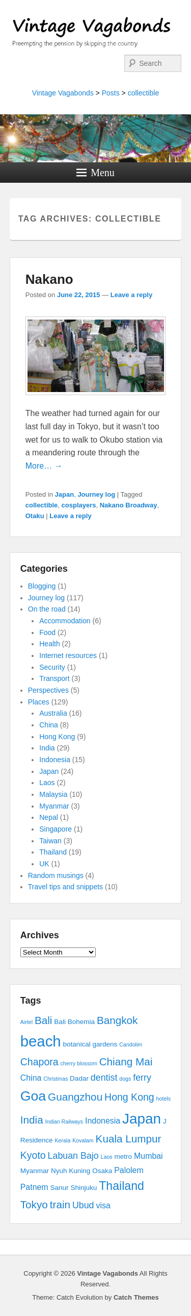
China (48, 725)
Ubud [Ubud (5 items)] (83, 1205)
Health (49, 644)
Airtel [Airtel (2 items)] (26, 1022)
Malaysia (53, 794)
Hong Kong (57, 737)
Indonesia (54, 760)
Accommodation (64, 621)
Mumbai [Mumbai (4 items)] (148, 1156)
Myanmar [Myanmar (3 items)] (34, 1171)
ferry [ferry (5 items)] (142, 1078)
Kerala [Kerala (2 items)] (63, 1140)
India (46, 748)
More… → (44, 465)
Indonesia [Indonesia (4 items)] (102, 1120)
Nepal (48, 817)
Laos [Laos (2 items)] (107, 1157)
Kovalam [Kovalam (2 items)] (82, 1140)
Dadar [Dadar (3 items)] (79, 1078)
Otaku (34, 516)
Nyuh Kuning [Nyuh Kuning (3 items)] (70, 1171)
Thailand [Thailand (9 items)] (121, 1185)
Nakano (49, 279)
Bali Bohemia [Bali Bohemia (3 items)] (74, 1022)
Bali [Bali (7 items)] (43, 1020)
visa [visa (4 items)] (103, 1205)
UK (44, 864)
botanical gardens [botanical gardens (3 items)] (90, 1044)
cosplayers (79, 505)
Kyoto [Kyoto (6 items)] (33, 1155)
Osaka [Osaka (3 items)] (102, 1171)
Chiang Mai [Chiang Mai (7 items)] (126, 1061)
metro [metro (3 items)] (123, 1156)
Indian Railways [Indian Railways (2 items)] (64, 1121)
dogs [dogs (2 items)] (125, 1079)
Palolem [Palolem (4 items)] (129, 1170)
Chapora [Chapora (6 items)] (39, 1061)
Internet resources (68, 655)
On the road (47, 609)
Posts (111, 93)
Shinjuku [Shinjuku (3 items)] (83, 1187)
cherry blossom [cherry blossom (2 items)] (79, 1063)
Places (38, 702)
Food (47, 632)
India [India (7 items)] (31, 1120)
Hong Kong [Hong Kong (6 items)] (129, 1097)
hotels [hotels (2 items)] (163, 1098)
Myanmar (54, 806)
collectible (143, 93)
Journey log (96, 494)
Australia (53, 713)
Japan (64, 494)
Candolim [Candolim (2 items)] (130, 1044)
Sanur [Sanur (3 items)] (59, 1187)
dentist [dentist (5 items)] (104, 1078)
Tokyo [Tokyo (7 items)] (34, 1204)
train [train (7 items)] (60, 1204)
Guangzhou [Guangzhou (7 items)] (75, 1097)
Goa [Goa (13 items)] (33, 1096)
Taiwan (50, 841)
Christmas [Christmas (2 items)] (55, 1079)
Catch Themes (136, 1297)
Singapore (55, 829)
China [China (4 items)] (31, 1078)
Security (52, 667)
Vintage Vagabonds (63, 93)
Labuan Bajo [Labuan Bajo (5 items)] (73, 1156)
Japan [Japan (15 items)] (141, 1119)
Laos (46, 782)
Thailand (53, 852)
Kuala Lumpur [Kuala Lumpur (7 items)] (128, 1138)
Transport (54, 678)
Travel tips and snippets (65, 887)
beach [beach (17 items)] (40, 1041)
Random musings (56, 875)
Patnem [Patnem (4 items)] (34, 1187)
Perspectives (48, 690)
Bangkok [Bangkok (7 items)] (117, 1020)
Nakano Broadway (128, 505)
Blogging (42, 586)
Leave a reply (131, 295)
